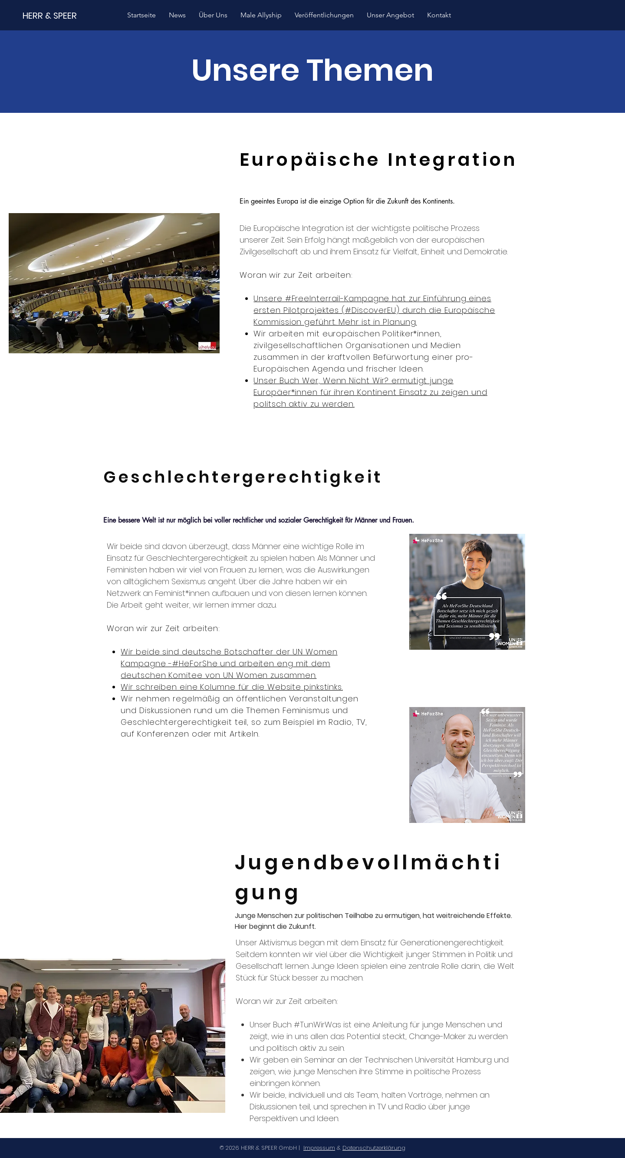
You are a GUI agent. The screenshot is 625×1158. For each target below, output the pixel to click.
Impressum (319, 1148)
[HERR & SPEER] (50, 15)
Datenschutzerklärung (373, 1148)
